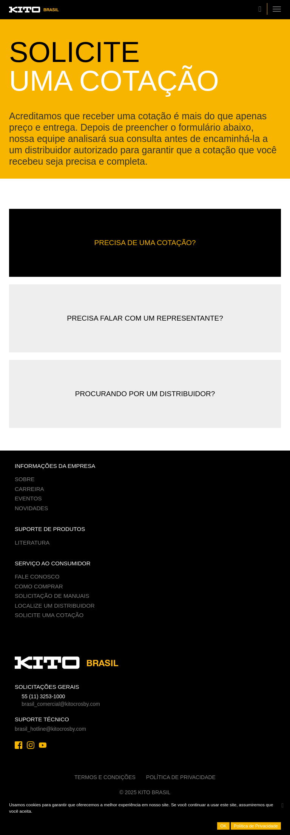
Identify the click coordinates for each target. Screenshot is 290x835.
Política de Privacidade (181, 777)
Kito (37, 10)
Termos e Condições (105, 777)
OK (223, 826)
